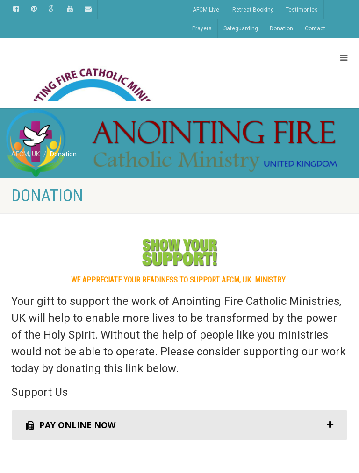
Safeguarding (240, 28)
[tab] (179, 425)
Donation (281, 28)
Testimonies (302, 10)
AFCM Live (206, 10)
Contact (315, 28)
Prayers (202, 28)
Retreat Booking (253, 10)
